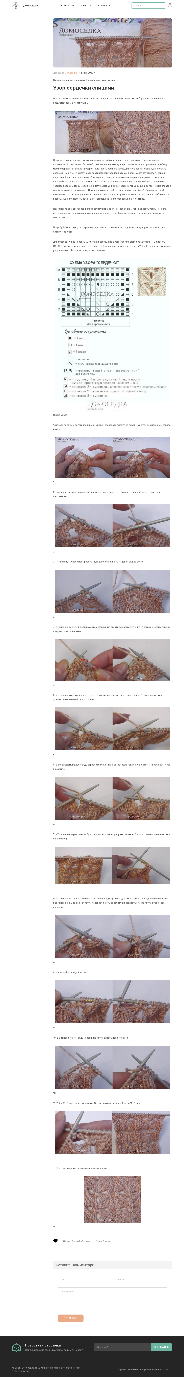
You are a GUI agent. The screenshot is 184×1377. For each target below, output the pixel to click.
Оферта (122, 1369)
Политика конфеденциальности (146, 1369)
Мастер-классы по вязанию (101, 80)
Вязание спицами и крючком (69, 80)
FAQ (168, 1369)
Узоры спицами (103, 1241)
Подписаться (161, 1347)
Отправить (70, 1318)
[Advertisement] (30, 83)
